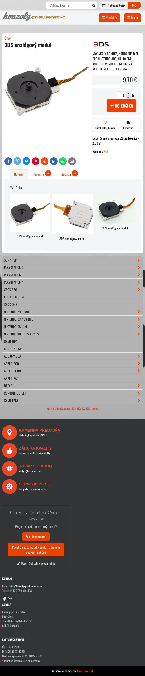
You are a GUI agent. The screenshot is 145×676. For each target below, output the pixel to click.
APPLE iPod (73, 363)
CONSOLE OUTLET (73, 393)
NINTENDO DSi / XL (73, 326)
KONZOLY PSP (13, 348)
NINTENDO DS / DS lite (73, 319)
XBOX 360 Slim (14, 297)
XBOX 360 (73, 289)
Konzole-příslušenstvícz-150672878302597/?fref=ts (72, 408)
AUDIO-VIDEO (73, 356)
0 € (134, 5)
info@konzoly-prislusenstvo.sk (25, 586)
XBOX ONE (10, 304)
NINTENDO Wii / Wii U (73, 311)
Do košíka (121, 106)
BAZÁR (73, 385)
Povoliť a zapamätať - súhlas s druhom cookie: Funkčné (36, 550)
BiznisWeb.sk (85, 670)
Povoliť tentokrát (36, 536)
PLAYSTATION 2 (73, 267)
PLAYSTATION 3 (73, 274)
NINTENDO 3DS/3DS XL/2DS (73, 334)
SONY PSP (73, 260)
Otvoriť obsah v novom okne (36, 563)
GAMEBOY (10, 341)
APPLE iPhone (73, 371)
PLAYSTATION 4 (73, 282)
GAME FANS (73, 400)
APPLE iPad (11, 378)
